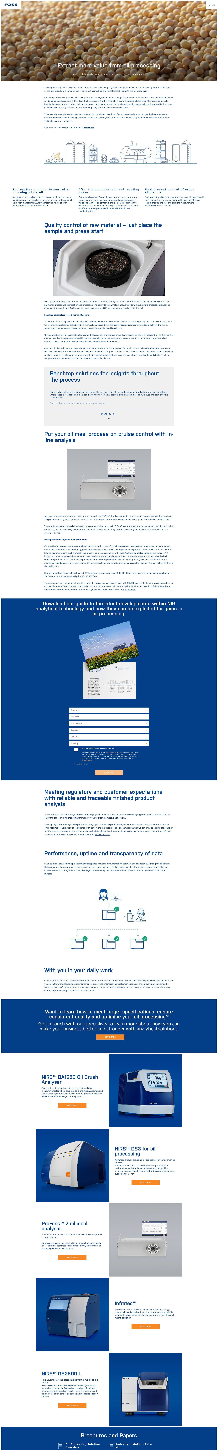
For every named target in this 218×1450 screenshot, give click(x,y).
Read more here (102, 835)
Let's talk (110, 1037)
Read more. (105, 358)
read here (89, 128)
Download (109, 773)
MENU (212, 5)
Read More (72, 1105)
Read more (145, 1182)
